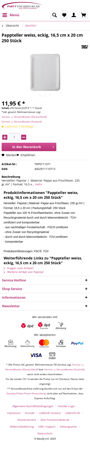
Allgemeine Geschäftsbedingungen (32, 406)
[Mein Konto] (74, 15)
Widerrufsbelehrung (22, 426)
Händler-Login (66, 406)
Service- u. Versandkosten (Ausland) (22, 121)
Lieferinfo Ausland (50, 413)
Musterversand (27, 420)
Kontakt (30, 413)
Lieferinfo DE (72, 413)
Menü (10, 14)
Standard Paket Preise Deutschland (26, 393)
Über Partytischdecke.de (54, 420)
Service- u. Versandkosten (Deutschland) (24, 117)
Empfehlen (25, 155)
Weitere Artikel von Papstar (24, 272)
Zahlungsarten (68, 426)
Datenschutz (45, 433)
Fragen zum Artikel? (19, 268)
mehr (38, 184)
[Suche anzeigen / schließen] (54, 15)
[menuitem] (10, 15)
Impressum (14, 413)
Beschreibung (11, 177)
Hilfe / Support (47, 426)
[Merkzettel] (64, 15)
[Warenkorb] (84, 15)
